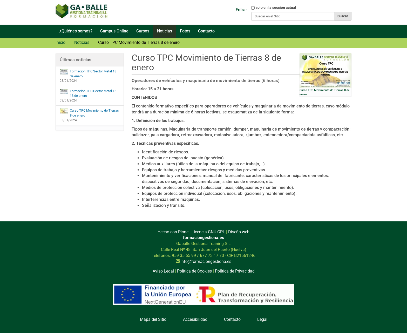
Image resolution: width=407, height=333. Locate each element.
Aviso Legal (163, 271)
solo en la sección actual (276, 7)
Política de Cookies (194, 271)
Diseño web (238, 231)
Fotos (185, 31)
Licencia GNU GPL (208, 231)
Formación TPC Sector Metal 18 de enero (88, 73)
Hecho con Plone (173, 231)
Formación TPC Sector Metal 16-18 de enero (88, 93)
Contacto (206, 31)
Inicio (60, 42)
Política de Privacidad (235, 271)
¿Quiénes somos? (75, 31)
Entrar (241, 9)
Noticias (164, 31)
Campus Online (114, 31)
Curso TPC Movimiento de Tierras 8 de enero (89, 112)
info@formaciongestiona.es (205, 261)
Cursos (142, 31)
